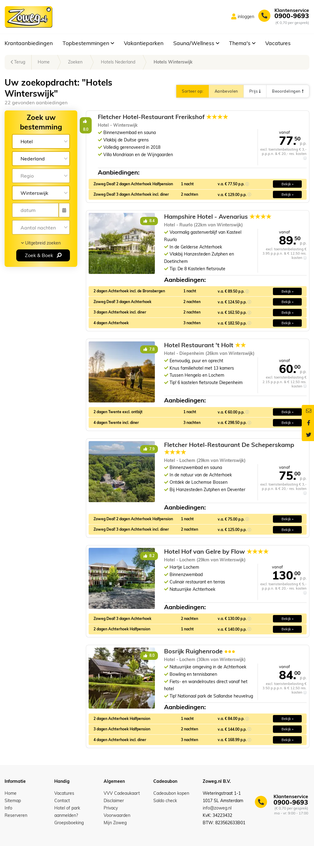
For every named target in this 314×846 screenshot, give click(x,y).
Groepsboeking (69, 822)
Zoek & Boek (43, 255)
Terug (18, 62)
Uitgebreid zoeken (41, 243)
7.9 (149, 449)
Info (8, 808)
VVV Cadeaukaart (122, 793)
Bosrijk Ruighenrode (199, 651)
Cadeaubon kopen (171, 793)
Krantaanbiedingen (29, 43)
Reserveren (16, 815)
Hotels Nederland (118, 62)
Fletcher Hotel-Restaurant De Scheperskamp (229, 448)
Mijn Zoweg (115, 822)
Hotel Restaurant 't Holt (205, 345)
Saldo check (165, 800)
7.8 (149, 349)
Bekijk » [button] (287, 184)
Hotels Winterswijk (173, 62)
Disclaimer (114, 800)
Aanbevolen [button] (226, 91)
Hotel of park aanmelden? (67, 811)
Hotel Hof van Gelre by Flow (216, 551)
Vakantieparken (143, 43)
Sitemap (13, 800)
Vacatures (278, 43)
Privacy (111, 808)
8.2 (149, 555)
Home (44, 62)
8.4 (149, 220)
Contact (62, 800)
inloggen (246, 16)
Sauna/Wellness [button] (196, 43)
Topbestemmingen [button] (88, 43)
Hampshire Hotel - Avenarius (217, 216)
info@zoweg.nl (217, 808)
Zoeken (75, 62)
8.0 (149, 121)
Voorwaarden (117, 815)
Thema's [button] (242, 43)
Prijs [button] (255, 91)
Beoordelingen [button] (288, 91)
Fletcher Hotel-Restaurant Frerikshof (229, 117)
